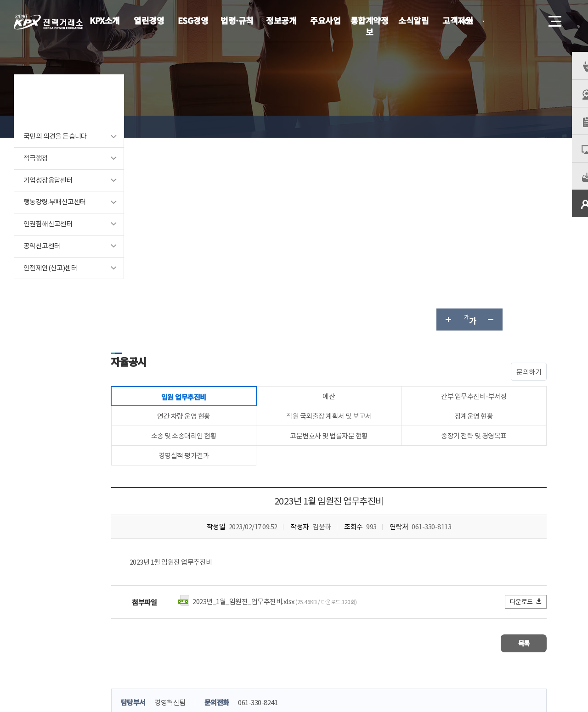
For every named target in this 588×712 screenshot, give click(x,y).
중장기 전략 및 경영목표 (479, 247)
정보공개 (281, 20)
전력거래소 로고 (48, 21)
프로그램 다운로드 (308, 645)
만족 (210, 556)
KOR (468, 22)
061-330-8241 (289, 515)
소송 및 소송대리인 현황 (210, 247)
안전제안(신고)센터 (50, 280)
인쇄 (536, 127)
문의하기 (528, 179)
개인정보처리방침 (174, 645)
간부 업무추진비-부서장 (479, 204)
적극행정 (35, 170)
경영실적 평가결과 (210, 269)
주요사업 (325, 20)
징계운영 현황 (479, 226)
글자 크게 (447, 127)
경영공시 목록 (221, 126)
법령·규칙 (237, 20)
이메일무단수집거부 (241, 645)
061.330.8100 (312, 673)
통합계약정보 (370, 26)
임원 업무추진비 (276, 126)
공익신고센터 (41, 258)
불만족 (274, 556)
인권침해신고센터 (48, 236)
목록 (519, 457)
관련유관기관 (520, 644)
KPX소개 (105, 20)
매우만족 (174, 556)
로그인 (503, 21)
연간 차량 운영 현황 (210, 226)
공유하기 (514, 127)
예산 (344, 204)
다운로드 (526, 416)
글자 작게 (492, 127)
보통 (240, 556)
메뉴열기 (554, 18)
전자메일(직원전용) (374, 645)
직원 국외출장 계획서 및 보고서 (344, 226)
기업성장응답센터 (48, 192)
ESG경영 (193, 20)
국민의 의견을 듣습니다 (55, 148)
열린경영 (149, 20)
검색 (529, 21)
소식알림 (413, 20)
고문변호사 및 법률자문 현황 (344, 247)
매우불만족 (316, 556)
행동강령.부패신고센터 (54, 214)
